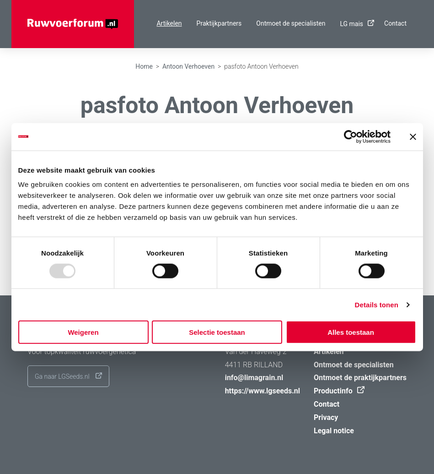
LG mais (355, 23)
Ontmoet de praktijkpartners (360, 377)
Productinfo (337, 391)
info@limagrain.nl (254, 377)
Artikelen (169, 23)
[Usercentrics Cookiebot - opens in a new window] (351, 136)
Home (144, 66)
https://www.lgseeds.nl (262, 391)
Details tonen (376, 304)
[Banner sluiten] (413, 136)
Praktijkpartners (219, 23)
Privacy (326, 417)
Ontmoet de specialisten (290, 23)
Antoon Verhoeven (188, 66)
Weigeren (83, 332)
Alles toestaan (350, 332)
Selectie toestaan (217, 332)
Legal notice (334, 430)
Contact (395, 23)
